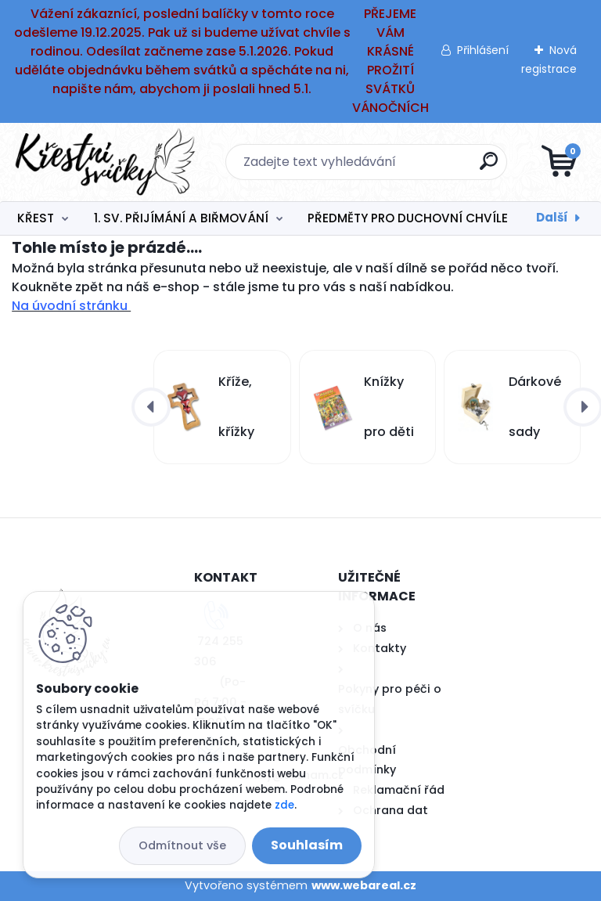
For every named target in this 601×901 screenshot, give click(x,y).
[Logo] (107, 162)
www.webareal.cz (363, 885)
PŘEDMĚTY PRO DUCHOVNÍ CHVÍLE (408, 218)
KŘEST (35, 218)
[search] (489, 167)
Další (552, 217)
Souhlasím (307, 845)
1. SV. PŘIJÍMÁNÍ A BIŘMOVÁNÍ (181, 218)
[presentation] (151, 407)
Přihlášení (483, 50)
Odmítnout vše (182, 845)
